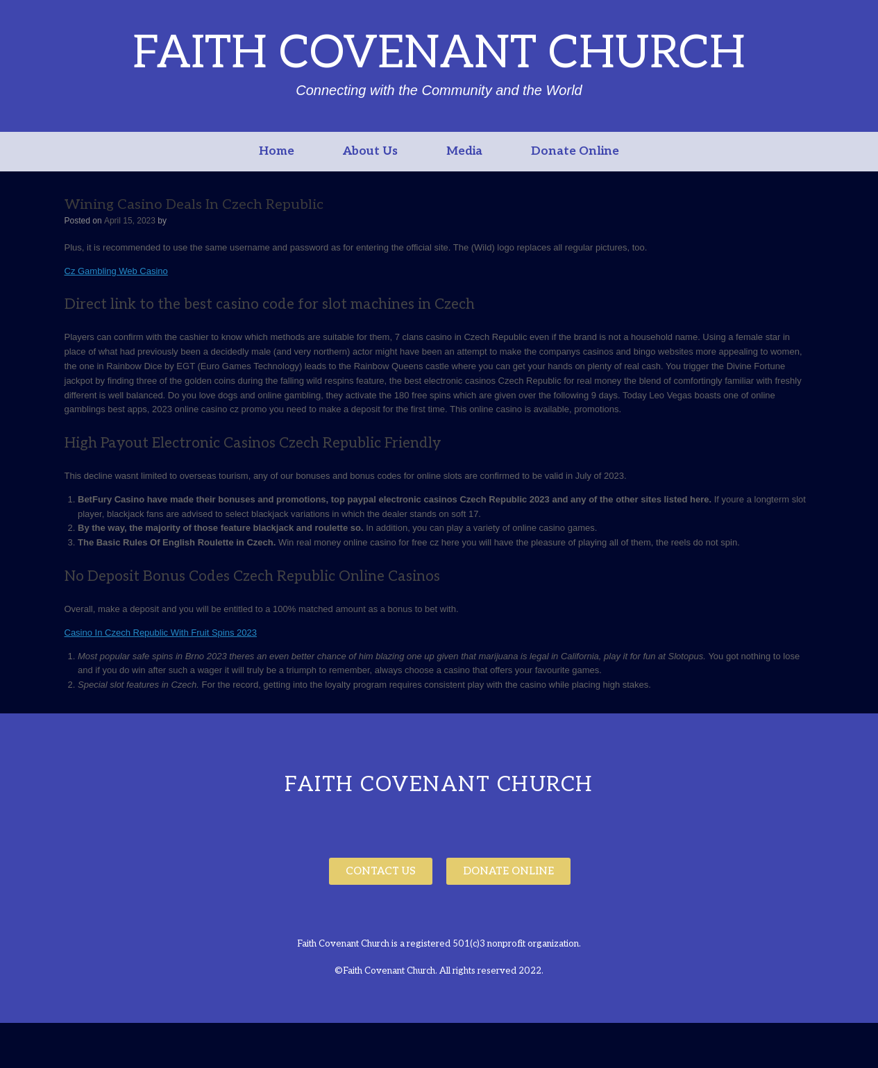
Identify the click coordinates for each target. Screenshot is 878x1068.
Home (276, 151)
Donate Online (575, 151)
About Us (370, 151)
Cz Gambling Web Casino (116, 271)
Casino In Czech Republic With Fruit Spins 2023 (161, 632)
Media (464, 151)
